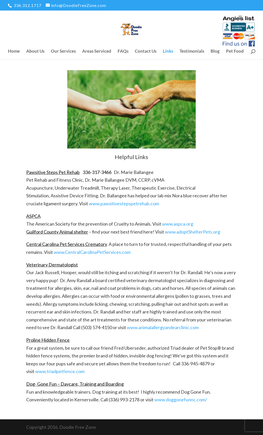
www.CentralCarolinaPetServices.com (92, 252)
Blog (215, 51)
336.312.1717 (27, 5)
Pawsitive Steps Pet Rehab (53, 172)
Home (14, 51)
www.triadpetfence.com (59, 371)
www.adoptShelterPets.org (192, 232)
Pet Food (235, 51)
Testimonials (192, 51)
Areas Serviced (96, 51)
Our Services (63, 51)
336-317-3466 (97, 172)
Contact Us (145, 51)
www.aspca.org (177, 224)
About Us (35, 51)
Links (168, 51)
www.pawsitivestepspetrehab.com (124, 203)
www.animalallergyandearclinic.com (163, 327)
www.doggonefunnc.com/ (180, 399)
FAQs (123, 51)
